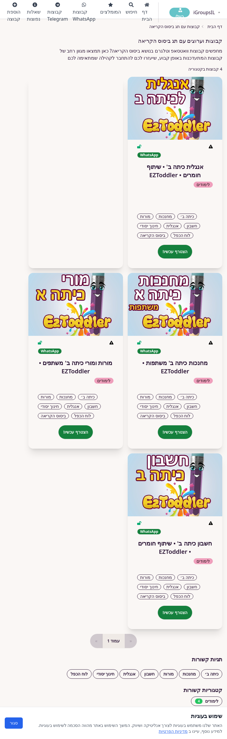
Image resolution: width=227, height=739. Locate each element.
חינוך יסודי (106, 674)
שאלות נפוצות (33, 12)
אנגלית (129, 674)
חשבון (149, 674)
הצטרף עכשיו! (175, 251)
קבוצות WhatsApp (84, 12)
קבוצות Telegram (57, 12)
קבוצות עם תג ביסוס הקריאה (174, 26)
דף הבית (147, 12)
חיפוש (131, 8)
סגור (14, 723)
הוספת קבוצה (13, 12)
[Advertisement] (76, 170)
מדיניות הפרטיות (173, 731)
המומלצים (110, 8)
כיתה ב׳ (211, 674)
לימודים (206, 701)
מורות (168, 674)
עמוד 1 (113, 641)
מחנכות (189, 674)
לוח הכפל (79, 674)
